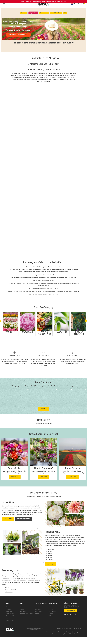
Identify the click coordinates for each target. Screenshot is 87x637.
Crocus (7, 588)
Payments (60, 628)
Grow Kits (50, 564)
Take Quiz (43, 477)
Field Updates (44, 13)
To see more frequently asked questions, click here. (43, 295)
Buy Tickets (33, 13)
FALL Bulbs (8, 518)
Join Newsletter (70, 610)
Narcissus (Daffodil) (10, 590)
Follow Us (43, 408)
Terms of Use (77, 628)
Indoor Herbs (8, 592)
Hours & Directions (56, 13)
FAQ (65, 13)
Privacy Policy (68, 628)
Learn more (21, 363)
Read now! (14, 477)
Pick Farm (23, 13)
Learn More (43, 365)
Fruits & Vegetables (23, 518)
